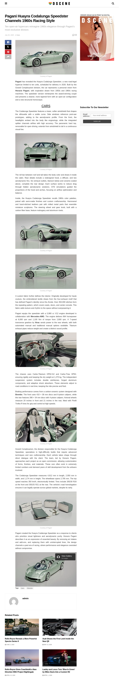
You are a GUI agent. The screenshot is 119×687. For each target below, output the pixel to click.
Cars (18, 35)
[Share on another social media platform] (8, 59)
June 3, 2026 (9, 644)
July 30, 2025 (9, 35)
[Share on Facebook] (8, 43)
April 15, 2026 (10, 675)
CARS (45, 106)
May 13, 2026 (47, 644)
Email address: (86, 115)
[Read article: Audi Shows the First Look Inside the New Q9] (59, 627)
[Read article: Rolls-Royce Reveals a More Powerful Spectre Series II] (22, 627)
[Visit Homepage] (59, 3)
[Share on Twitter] (8, 48)
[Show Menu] (6, 3)
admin (25, 598)
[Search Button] (113, 3)
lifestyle (30, 588)
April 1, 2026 (47, 675)
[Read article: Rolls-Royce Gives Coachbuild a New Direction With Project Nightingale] (22, 657)
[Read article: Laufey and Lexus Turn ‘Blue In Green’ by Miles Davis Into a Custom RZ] (59, 657)
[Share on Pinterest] (8, 54)
